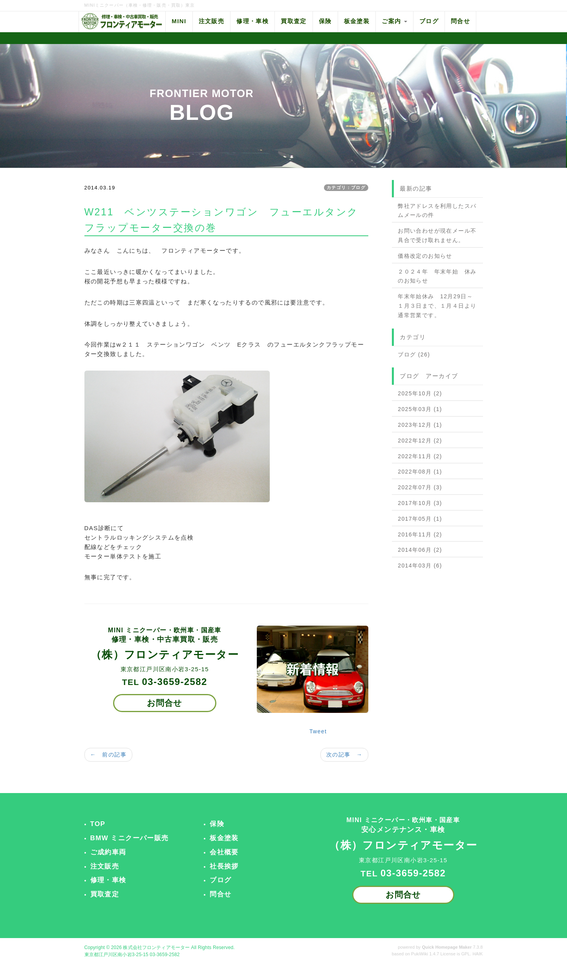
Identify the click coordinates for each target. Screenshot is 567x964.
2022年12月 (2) (420, 440)
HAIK (477, 953)
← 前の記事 (108, 754)
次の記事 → (344, 754)
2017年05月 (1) (420, 519)
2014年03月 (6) (420, 565)
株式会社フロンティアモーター (156, 947)
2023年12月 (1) (420, 425)
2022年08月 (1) (420, 471)
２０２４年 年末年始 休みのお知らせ (437, 276)
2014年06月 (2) (420, 550)
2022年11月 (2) (420, 456)
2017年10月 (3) (420, 503)
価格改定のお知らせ (425, 256)
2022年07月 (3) (420, 487)
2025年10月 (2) (420, 393)
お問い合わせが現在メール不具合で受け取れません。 (437, 235)
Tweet (318, 731)
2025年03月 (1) (420, 409)
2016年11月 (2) (420, 534)
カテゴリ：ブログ (346, 187)
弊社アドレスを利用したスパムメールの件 (437, 211)
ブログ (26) (414, 354)
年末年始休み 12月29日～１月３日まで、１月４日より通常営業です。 (437, 305)
